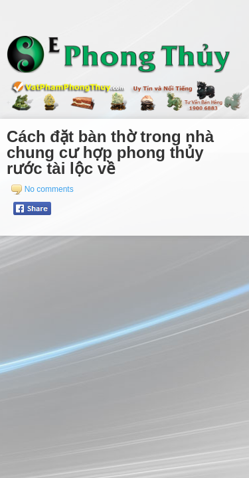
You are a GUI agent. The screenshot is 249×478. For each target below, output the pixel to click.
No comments (49, 189)
